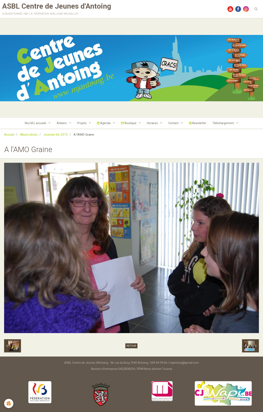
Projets (82, 123)
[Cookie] (8, 403)
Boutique (129, 123)
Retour (131, 345)
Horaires (152, 123)
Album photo (29, 134)
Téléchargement (223, 123)
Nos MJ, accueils (36, 123)
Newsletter (197, 123)
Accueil (9, 134)
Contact (173, 123)
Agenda (104, 123)
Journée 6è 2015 (55, 134)
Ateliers (62, 123)
